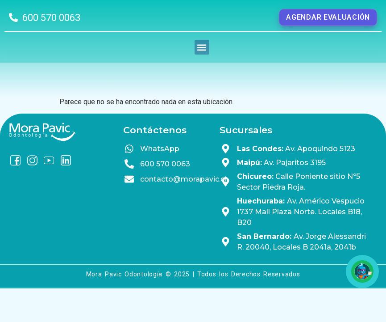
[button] (202, 60)
